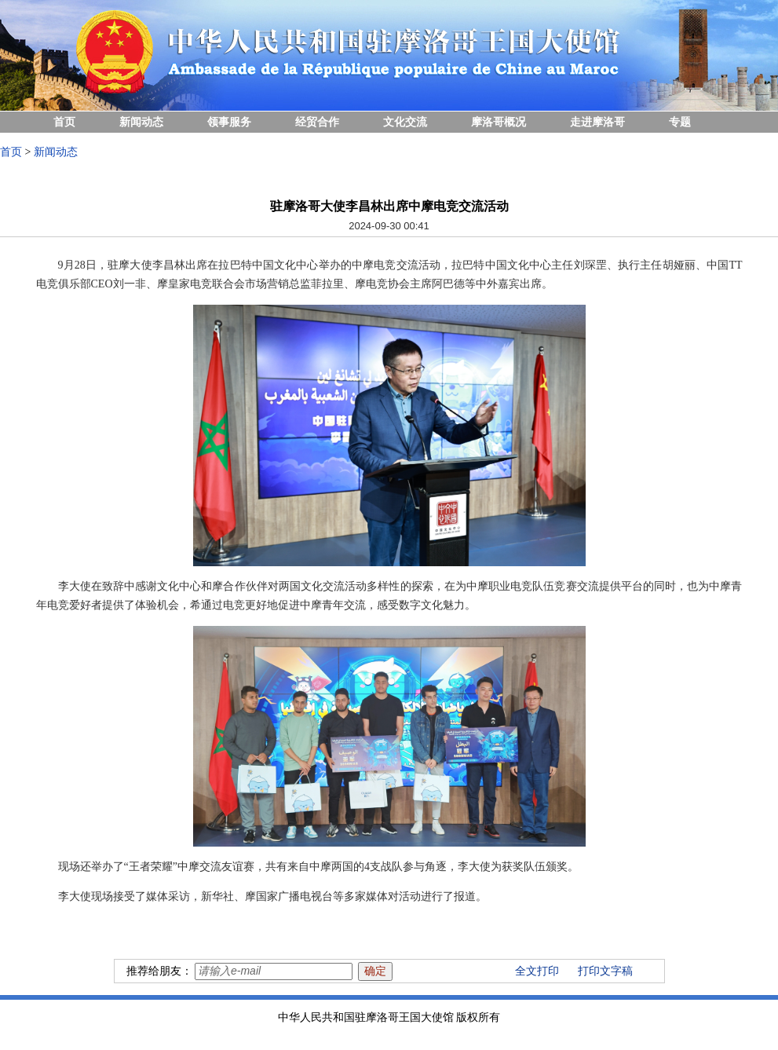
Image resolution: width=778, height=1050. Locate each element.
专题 (680, 122)
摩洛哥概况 (498, 122)
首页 (64, 122)
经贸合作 (317, 122)
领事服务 (229, 122)
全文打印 (537, 971)
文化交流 (405, 122)
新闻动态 (141, 122)
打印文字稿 (605, 971)
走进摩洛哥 (597, 122)
